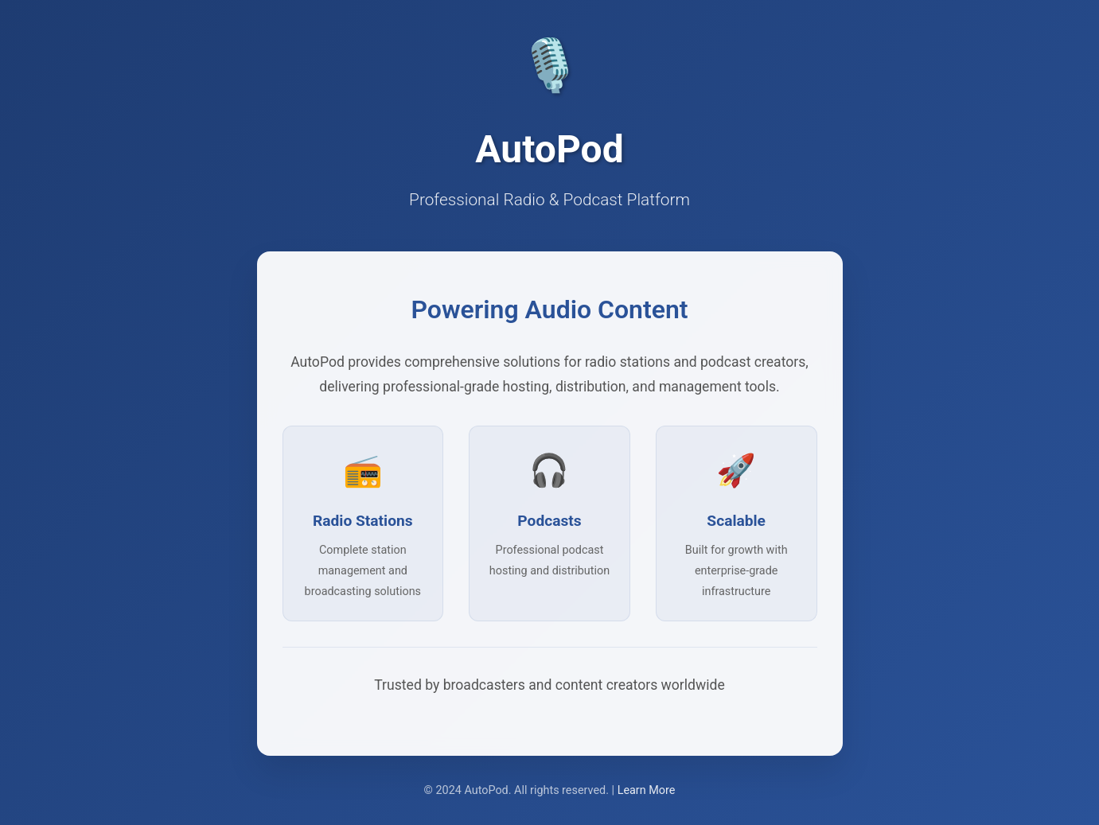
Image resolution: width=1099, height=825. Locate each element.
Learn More (647, 790)
